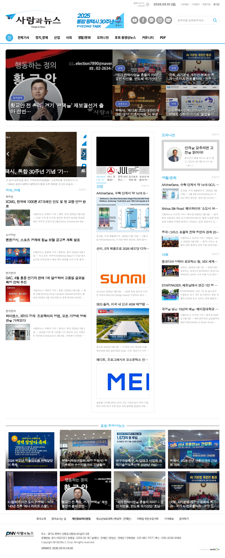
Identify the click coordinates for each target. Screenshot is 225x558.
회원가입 (206, 4)
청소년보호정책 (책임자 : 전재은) (113, 519)
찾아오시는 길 (58, 519)
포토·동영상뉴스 (112, 425)
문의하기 (184, 519)
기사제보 (184, 4)
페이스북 (143, 20)
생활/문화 (169, 177)
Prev (8, 153)
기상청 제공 (141, 6)
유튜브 (134, 20)
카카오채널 (151, 20)
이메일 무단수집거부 (148, 519)
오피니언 (168, 134)
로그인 (216, 4)
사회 (165, 254)
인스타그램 (160, 20)
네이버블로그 (168, 20)
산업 (99, 186)
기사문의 (195, 4)
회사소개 (41, 519)
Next (83, 153)
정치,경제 (13, 190)
